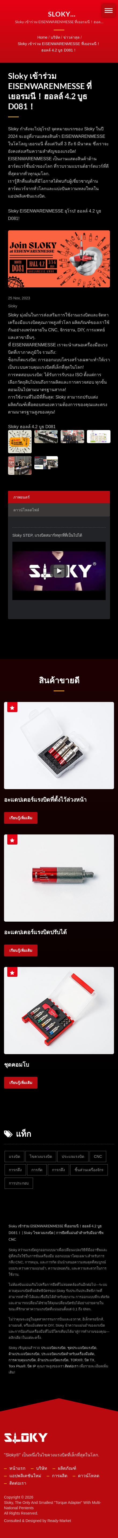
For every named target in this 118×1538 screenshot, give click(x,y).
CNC (98, 1156)
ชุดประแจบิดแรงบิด (81, 1347)
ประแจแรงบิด (73, 1156)
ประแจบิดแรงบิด (53, 1347)
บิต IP (31, 1365)
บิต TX (89, 1359)
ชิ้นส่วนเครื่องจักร (89, 1169)
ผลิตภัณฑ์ (67, 1467)
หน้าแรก (17, 1467)
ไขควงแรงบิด (41, 1156)
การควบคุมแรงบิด (22, 1359)
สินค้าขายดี (59, 680)
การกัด (36, 1169)
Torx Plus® (17, 1365)
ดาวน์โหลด (88, 1475)
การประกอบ (19, 1182)
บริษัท (55, 37)
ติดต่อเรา (71, 1365)
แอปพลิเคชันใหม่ (25, 1475)
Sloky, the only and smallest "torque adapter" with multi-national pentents (52, 1504)
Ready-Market (59, 1520)
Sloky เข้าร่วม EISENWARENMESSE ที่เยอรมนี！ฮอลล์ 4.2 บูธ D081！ (59, 47)
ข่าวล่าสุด (71, 37)
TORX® (76, 1359)
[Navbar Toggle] (108, 10)
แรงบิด (14, 1156)
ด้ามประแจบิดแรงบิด (24, 1353)
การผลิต (59, 1475)
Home (42, 37)
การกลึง (15, 1169)
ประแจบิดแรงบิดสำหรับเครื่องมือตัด (67, 1353)
